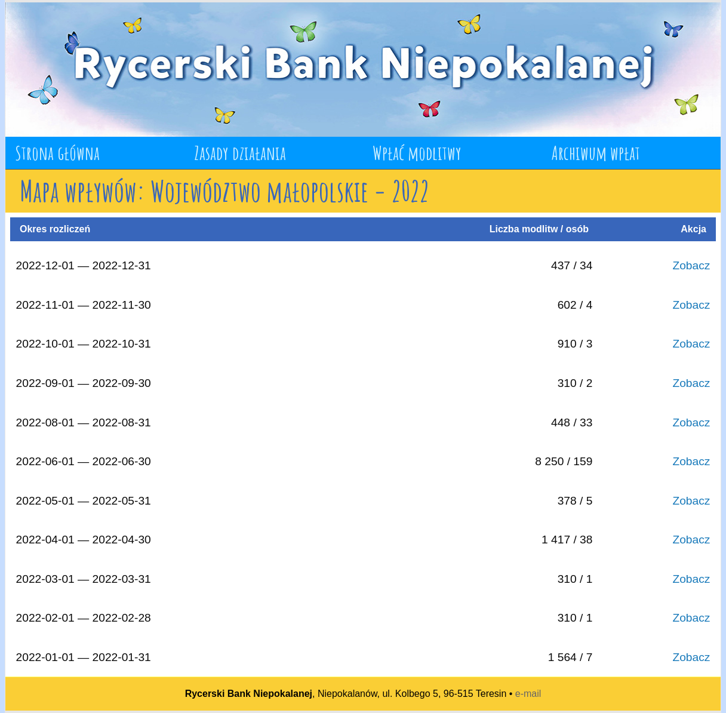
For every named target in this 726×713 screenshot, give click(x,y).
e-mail (528, 694)
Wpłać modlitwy (417, 152)
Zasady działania (240, 152)
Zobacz (691, 265)
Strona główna (57, 152)
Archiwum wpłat (596, 152)
